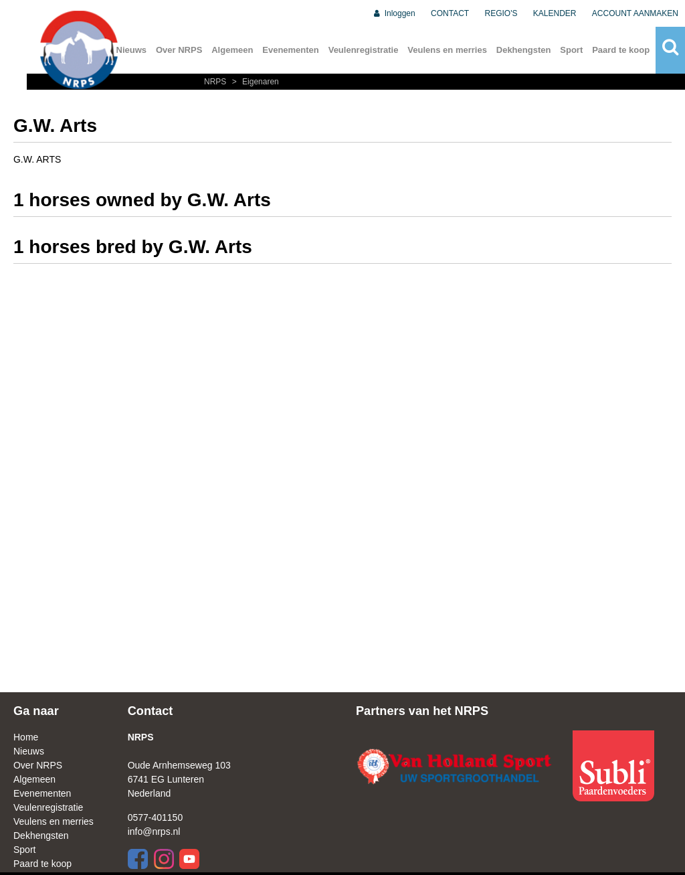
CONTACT (450, 13)
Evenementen (290, 50)
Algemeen (232, 50)
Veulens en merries (447, 50)
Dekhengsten (523, 50)
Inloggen (393, 13)
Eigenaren (254, 82)
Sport (571, 50)
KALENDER (555, 13)
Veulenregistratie (363, 50)
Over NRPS (179, 50)
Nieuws (28, 751)
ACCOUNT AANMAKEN (635, 13)
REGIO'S (501, 13)
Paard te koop (621, 50)
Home (25, 737)
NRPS (216, 81)
